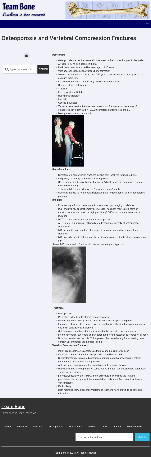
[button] (147, 24)
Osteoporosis (56, 426)
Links (104, 426)
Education (38, 426)
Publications (75, 426)
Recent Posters (134, 426)
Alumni (117, 426)
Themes (92, 426)
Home (7, 426)
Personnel (22, 426)
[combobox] (19, 69)
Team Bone (13, 406)
